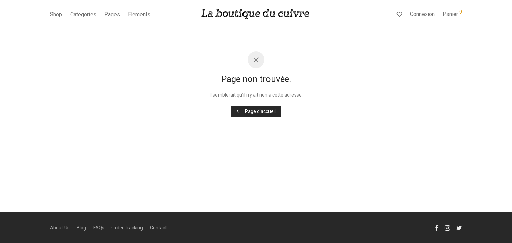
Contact (158, 228)
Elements (139, 14)
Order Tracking (127, 228)
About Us (60, 228)
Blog (81, 228)
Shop (56, 14)
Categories (83, 14)
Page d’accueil (256, 111)
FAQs (98, 228)
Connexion (422, 14)
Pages (112, 14)
